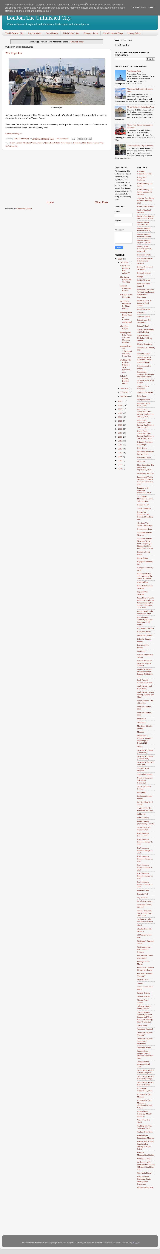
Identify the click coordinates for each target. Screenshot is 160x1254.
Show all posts (77, 41)
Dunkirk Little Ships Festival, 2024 (145, 453)
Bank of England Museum (144, 211)
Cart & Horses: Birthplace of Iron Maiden (144, 338)
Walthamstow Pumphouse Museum (145, 1136)
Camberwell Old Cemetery (144, 321)
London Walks (34, 33)
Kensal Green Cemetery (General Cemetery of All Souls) (145, 621)
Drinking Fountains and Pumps (145, 443)
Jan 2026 (124, 396)
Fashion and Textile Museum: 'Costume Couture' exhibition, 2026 (145, 480)
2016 (120, 437)
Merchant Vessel (29, 143)
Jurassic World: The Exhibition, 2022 (145, 612)
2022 (120, 413)
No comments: (63, 138)
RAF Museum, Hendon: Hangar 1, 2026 (145, 841)
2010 (120, 460)
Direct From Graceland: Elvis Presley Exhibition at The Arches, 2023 (145, 435)
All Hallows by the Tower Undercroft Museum (144, 191)
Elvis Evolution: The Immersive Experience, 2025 (145, 467)
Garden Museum (144, 508)
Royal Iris (77, 143)
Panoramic (141, 792)
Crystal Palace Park (145, 392)
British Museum (143, 280)
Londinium (141, 651)
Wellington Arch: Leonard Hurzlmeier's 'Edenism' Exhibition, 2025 (146, 1166)
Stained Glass (142, 980)
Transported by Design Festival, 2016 (143, 1064)
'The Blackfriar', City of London (140, 145)
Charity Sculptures (144, 344)
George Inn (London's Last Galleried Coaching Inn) (145, 516)
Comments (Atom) (24, 208)
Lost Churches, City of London (145, 701)
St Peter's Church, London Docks (124, 379)
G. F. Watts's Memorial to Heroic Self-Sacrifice (145, 498)
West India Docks (144, 1173)
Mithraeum (141, 722)
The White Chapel (124, 327)
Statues (140, 983)
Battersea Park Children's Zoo (143, 223)
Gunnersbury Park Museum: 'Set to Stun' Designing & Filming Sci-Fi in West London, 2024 (145, 544)
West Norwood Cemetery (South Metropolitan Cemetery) (144, 1180)
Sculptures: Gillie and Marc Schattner (145, 920)
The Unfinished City (14, 33)
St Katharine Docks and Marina (145, 956)
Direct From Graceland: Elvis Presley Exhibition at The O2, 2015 (145, 413)
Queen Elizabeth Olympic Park (144, 828)
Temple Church (143, 993)
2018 (120, 429)
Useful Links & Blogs (113, 33)
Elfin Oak (141, 461)
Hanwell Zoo (142, 558)
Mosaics (140, 732)
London (19, 143)
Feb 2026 (124, 392)
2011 (120, 456)
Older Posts (101, 202)
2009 (120, 464)
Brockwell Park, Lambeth (143, 285)
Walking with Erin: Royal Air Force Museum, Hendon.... (126, 337)
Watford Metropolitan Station (145, 1153)
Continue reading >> (13, 133)
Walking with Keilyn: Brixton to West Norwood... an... (125, 366)
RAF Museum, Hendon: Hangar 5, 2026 (145, 875)
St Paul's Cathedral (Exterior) (144, 974)
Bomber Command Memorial (145, 268)
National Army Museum (143, 769)
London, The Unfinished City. (39, 18)
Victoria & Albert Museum (144, 1095)
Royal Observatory (144, 901)
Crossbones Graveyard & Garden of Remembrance (145, 374)
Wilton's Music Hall (145, 1187)
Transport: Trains (144, 1047)
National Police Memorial (126, 296)
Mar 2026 (124, 388)
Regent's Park (142, 894)
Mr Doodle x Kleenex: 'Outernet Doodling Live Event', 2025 (144, 739)
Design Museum (144, 399)
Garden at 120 (143, 505)
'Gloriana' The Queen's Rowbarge (144, 524)
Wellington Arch (134, 71)
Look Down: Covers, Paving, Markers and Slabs (145, 694)
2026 (120, 259)
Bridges (140, 276)
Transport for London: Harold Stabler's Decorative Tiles (145, 1054)
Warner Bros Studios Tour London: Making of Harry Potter (145, 1145)
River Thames (66, 143)
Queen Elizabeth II (52, 143)
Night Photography (145, 774)
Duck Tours (142, 448)
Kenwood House (144, 632)
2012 (120, 453)
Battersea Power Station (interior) (144, 235)
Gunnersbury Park (144, 529)
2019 (120, 425)
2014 (120, 445)
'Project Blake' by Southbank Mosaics (145, 809)
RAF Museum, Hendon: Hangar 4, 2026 (145, 867)
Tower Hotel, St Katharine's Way (140, 107)
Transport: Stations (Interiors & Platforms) (145, 1041)
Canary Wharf (143, 326)
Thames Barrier (93, 143)
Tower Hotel (142, 1025)
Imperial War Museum (142, 593)
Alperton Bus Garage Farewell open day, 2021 (145, 200)
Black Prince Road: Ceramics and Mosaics (145, 260)
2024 (120, 405)
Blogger (136, 1243)
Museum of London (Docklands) (145, 751)
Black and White (144, 255)
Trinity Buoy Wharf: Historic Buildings (145, 1077)
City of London (143, 354)
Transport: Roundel (145, 1029)
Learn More (139, 7)
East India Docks (144, 458)
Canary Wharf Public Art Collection (145, 330)
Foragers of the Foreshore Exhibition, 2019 (144, 490)
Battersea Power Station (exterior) (144, 229)
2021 (120, 417)
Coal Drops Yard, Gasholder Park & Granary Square (144, 359)
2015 (120, 441)
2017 (120, 433)
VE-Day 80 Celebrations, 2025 (144, 1089)
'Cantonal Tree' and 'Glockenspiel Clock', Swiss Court (126, 351)
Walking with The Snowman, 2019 (144, 1127)
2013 (120, 449)
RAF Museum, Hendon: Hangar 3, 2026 (145, 858)
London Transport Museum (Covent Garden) (144, 663)
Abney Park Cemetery (142, 178)
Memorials (141, 719)
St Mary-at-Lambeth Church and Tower (145, 968)
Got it (152, 7)
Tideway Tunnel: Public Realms (144, 1007)
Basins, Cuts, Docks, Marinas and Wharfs (145, 217)
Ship (84, 143)
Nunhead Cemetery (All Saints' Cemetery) (145, 780)
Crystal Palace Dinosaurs (143, 387)
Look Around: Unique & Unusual (144, 681)
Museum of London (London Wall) (145, 757)
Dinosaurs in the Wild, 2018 (144, 404)
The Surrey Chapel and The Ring (125, 279)
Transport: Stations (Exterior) (145, 1034)
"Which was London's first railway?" (125, 269)
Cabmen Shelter (143, 316)
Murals (140, 746)
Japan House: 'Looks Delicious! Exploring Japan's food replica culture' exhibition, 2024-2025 (145, 603)
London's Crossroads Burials (125, 288)
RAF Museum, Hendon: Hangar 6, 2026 (145, 884)
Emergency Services (145, 473)
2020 (120, 421)
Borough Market (144, 273)
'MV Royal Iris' (13, 53)
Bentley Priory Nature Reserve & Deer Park (144, 248)
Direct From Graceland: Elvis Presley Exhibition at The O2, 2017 (145, 424)
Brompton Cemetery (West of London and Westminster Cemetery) (145, 293)
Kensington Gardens (145, 628)
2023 (120, 409)
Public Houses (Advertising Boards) (145, 822)
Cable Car (141, 313)
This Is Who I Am (71, 33)
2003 (120, 468)
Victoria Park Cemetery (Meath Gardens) (144, 1113)
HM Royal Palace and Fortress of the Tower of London (144, 576)
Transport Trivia (91, 33)
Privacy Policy (134, 33)
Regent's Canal (143, 890)
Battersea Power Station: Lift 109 (144, 241)
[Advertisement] (56, 175)
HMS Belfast (142, 582)
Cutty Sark (141, 396)
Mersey (40, 143)
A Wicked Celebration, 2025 (144, 172)
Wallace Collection (145, 1132)
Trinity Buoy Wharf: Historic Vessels (145, 1083)
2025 (120, 401)
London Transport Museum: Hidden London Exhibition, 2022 (145, 673)
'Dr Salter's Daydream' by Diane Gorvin (125, 305)
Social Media (52, 33)
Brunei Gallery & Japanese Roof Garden (144, 303)
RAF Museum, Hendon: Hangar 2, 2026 (145, 850)
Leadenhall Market (144, 635)
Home (50, 202)
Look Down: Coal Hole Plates (144, 687)
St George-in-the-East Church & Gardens (144, 949)
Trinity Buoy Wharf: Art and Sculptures (145, 1071)
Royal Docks (142, 897)
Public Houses (143, 818)
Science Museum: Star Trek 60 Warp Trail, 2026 (144, 913)
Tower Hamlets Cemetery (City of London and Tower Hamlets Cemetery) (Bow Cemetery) (145, 1017)
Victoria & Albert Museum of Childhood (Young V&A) (144, 1104)
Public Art (141, 814)
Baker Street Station (145, 206)
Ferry (12, 143)
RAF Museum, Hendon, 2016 (143, 834)
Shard (139, 925)
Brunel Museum (143, 309)
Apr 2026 (124, 262)
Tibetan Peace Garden (143, 1001)
